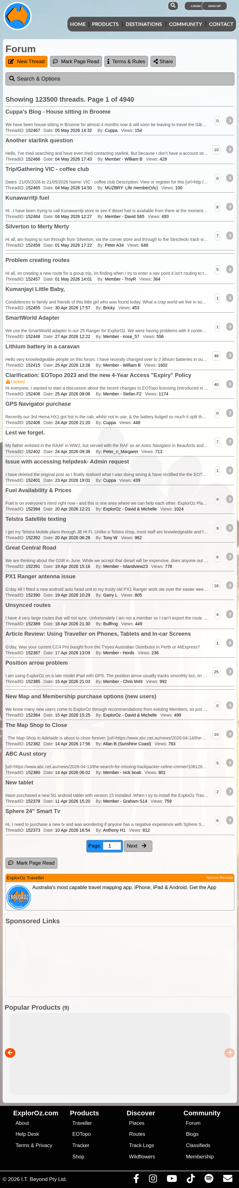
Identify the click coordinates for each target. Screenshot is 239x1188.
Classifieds (198, 1145)
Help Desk (27, 1134)
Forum (193, 1123)
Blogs (192, 1134)
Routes (137, 1134)
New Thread (26, 61)
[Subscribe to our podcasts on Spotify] (208, 1180)
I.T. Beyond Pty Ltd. (44, 1179)
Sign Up (214, 6)
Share (163, 61)
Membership (200, 1157)
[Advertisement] (122, 961)
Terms (22, 1145)
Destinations (144, 24)
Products (105, 24)
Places (136, 1123)
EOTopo (81, 1134)
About (22, 1123)
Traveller (82, 1123)
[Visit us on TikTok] (190, 1180)
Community (185, 24)
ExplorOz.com (35, 1113)
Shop (78, 1157)
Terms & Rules (126, 61)
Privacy (44, 1145)
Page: (104, 846)
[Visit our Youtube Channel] (171, 1180)
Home (77, 24)
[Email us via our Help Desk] (227, 1180)
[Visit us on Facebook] (136, 1180)
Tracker (80, 1145)
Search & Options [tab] (34, 79)
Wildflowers (142, 1157)
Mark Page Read (76, 61)
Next (137, 846)
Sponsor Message (220, 877)
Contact (221, 24)
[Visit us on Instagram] (153, 1180)
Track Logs (141, 1145)
